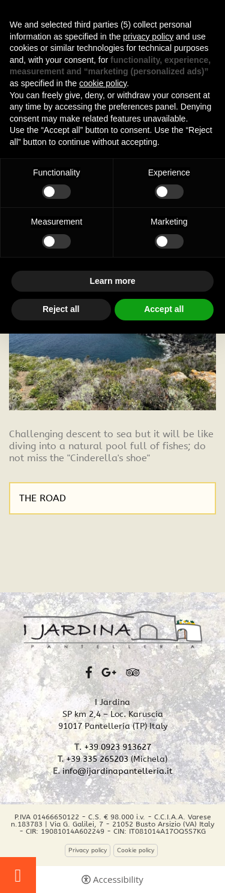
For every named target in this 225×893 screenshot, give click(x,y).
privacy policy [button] (148, 36)
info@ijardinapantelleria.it (117, 771)
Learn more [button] (112, 281)
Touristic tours (18, 875)
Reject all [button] (61, 309)
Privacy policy (87, 850)
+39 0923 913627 (117, 747)
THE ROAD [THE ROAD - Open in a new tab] (42, 498)
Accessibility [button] (118, 879)
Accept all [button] (164, 309)
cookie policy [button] (103, 83)
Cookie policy (135, 850)
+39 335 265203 (97, 759)
